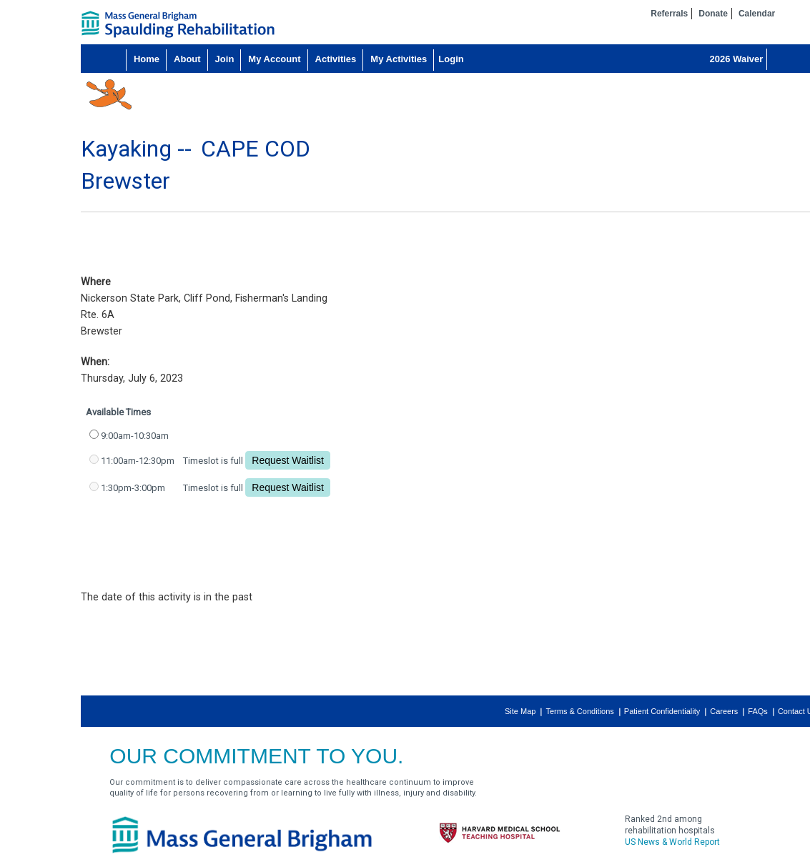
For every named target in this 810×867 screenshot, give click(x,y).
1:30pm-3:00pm (133, 487)
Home (146, 59)
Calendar (757, 14)
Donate (713, 14)
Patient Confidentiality (662, 711)
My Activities (398, 59)
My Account (274, 59)
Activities (336, 59)
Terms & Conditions (579, 711)
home (178, 24)
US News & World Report (672, 842)
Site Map (520, 711)
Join (224, 59)
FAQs (758, 711)
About (187, 59)
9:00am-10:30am (135, 435)
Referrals (669, 14)
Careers (724, 711)
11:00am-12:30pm (137, 460)
